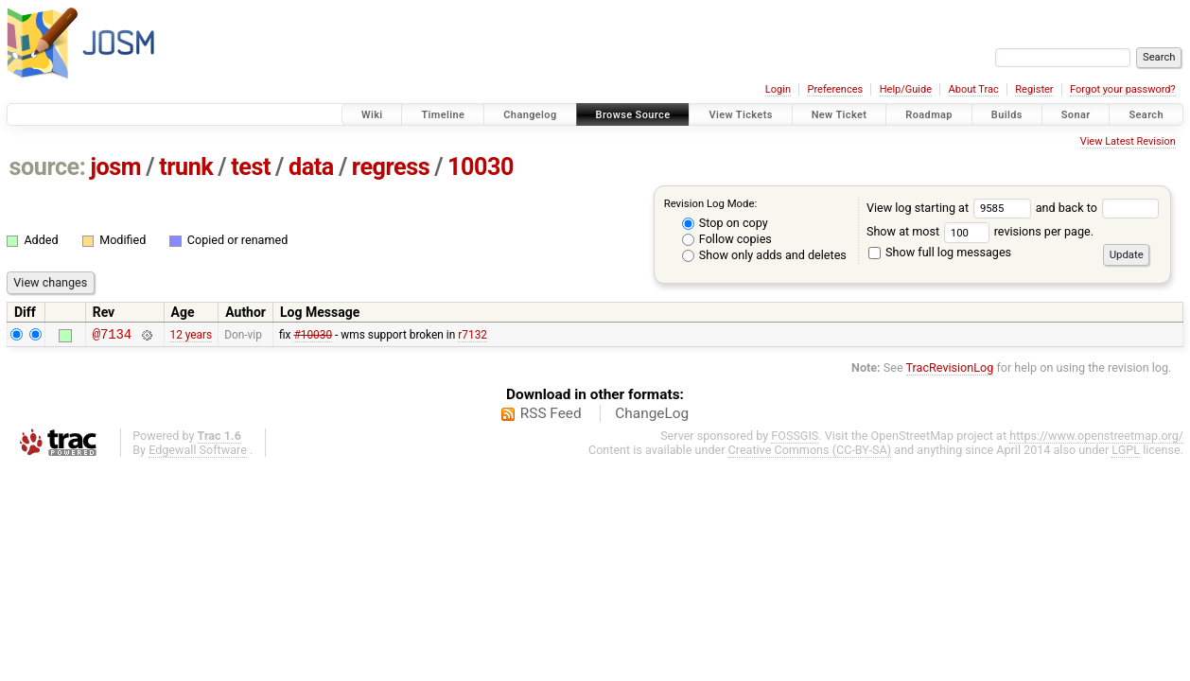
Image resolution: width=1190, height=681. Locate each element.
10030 (480, 167)
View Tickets (740, 115)
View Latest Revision (1128, 141)
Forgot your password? (1123, 89)
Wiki (372, 115)
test (251, 167)
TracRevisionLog (950, 370)
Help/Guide (906, 89)
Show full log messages (939, 252)
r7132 (472, 335)
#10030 (312, 335)
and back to (1098, 208)
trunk (186, 167)
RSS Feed (551, 416)
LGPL (1125, 452)
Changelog (529, 115)
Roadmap (929, 115)
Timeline (442, 115)
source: (47, 167)
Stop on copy (725, 223)
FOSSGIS (794, 438)
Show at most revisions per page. (980, 231)
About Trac (974, 89)
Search (1146, 115)
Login (778, 89)
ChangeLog (652, 416)
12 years (190, 335)
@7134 (112, 336)
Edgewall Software (198, 452)
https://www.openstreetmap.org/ (1096, 438)
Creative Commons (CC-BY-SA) (810, 452)
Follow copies (727, 239)
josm (115, 167)
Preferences (835, 89)
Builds (1007, 115)
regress (390, 167)
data (311, 167)
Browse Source (633, 115)
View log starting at (951, 208)
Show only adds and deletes (764, 255)
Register (1034, 89)
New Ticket (839, 115)
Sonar (1076, 115)
